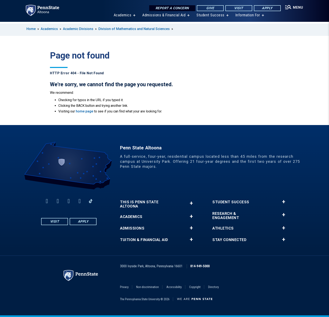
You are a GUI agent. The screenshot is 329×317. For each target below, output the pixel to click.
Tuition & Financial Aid (144, 240)
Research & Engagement (225, 215)
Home (31, 29)
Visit (237, 8)
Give (209, 8)
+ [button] (191, 203)
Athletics (223, 228)
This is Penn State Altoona (139, 204)
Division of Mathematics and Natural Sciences (134, 29)
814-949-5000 (200, 266)
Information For (247, 16)
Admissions (132, 228)
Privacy (124, 287)
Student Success (210, 16)
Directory (213, 287)
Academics (122, 16)
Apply (266, 8)
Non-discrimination (147, 287)
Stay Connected (229, 240)
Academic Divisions (78, 29)
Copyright (195, 287)
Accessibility (174, 287)
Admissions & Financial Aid (163, 16)
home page (84, 111)
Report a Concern (171, 8)
